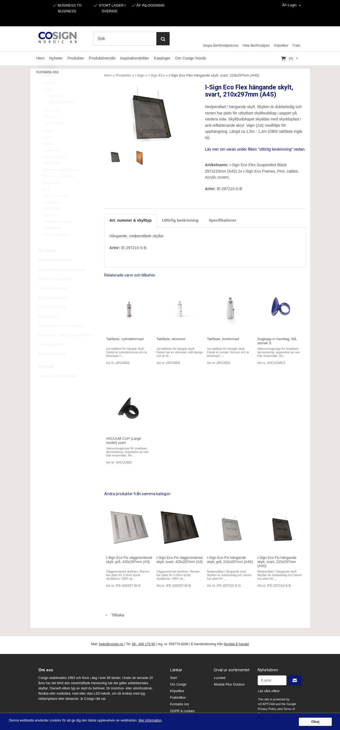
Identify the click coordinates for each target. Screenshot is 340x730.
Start (173, 678)
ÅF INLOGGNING (148, 5)
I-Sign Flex (52, 122)
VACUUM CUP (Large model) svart (123, 440)
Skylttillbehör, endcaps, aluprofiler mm (66, 348)
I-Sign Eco (53, 108)
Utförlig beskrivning (180, 220)
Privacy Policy (267, 709)
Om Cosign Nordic (190, 58)
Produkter (76, 58)
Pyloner (48, 227)
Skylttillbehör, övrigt (56, 234)
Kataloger (162, 58)
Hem (40, 58)
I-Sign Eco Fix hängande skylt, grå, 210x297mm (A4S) (230, 560)
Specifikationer (222, 220)
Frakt (296, 45)
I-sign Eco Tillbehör (61, 114)
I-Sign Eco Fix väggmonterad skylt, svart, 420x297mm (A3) (179, 560)
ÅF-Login (289, 5)
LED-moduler (48, 329)
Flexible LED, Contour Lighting (60, 338)
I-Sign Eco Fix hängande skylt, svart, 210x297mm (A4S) (276, 562)
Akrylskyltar (51, 175)
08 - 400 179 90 (143, 644)
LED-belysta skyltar (52, 319)
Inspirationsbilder (134, 58)
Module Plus (52, 162)
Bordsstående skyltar (53, 310)
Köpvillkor (281, 45)
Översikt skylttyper (51, 357)
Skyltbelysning (51, 195)
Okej (315, 722)
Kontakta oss (179, 704)
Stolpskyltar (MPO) (54, 169)
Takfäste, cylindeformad (125, 339)
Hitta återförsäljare (256, 45)
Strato (47, 143)
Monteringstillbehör (52, 366)
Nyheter (56, 58)
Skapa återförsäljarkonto (220, 45)
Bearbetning (51, 240)
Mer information (166, 720)
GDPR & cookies (182, 711)
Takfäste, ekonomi (170, 339)
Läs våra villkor (269, 691)
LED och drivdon (54, 208)
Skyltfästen (51, 220)
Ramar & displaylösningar (60, 182)
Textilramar (51, 214)
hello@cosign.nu (111, 644)
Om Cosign (178, 684)
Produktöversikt (102, 58)
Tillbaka (114, 615)
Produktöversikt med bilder (57, 388)
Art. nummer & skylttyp (130, 220)
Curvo (47, 149)
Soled (45, 201)
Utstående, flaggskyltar (55, 291)
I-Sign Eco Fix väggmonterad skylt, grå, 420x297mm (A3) (129, 560)
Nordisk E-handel (236, 644)
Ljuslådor (49, 95)
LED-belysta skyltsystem (58, 188)
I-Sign (47, 101)
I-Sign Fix (51, 129)
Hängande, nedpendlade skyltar (136, 236)
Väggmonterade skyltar (55, 272)
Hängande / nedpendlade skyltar (62, 282)
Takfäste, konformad (223, 339)
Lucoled (219, 678)
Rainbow (48, 156)
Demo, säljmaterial (56, 247)
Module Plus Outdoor (229, 684)
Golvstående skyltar (52, 301)
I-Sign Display (54, 135)
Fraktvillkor (178, 698)
